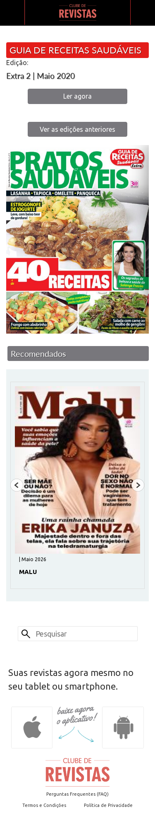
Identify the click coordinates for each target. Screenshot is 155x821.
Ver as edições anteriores (77, 129)
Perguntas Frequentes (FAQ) (77, 794)
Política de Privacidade (108, 805)
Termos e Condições (44, 805)
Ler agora (77, 96)
